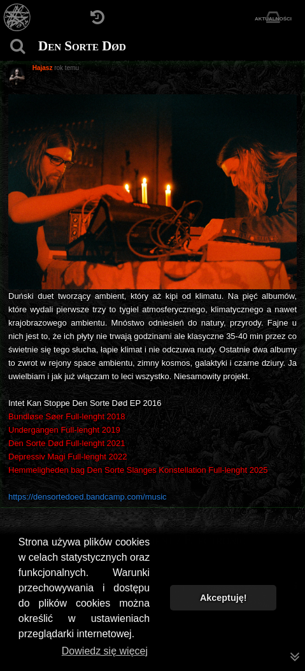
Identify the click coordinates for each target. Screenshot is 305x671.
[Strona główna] (17, 17)
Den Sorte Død (82, 46)
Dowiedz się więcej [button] (105, 651)
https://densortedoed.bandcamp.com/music (87, 496)
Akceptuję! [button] (223, 598)
